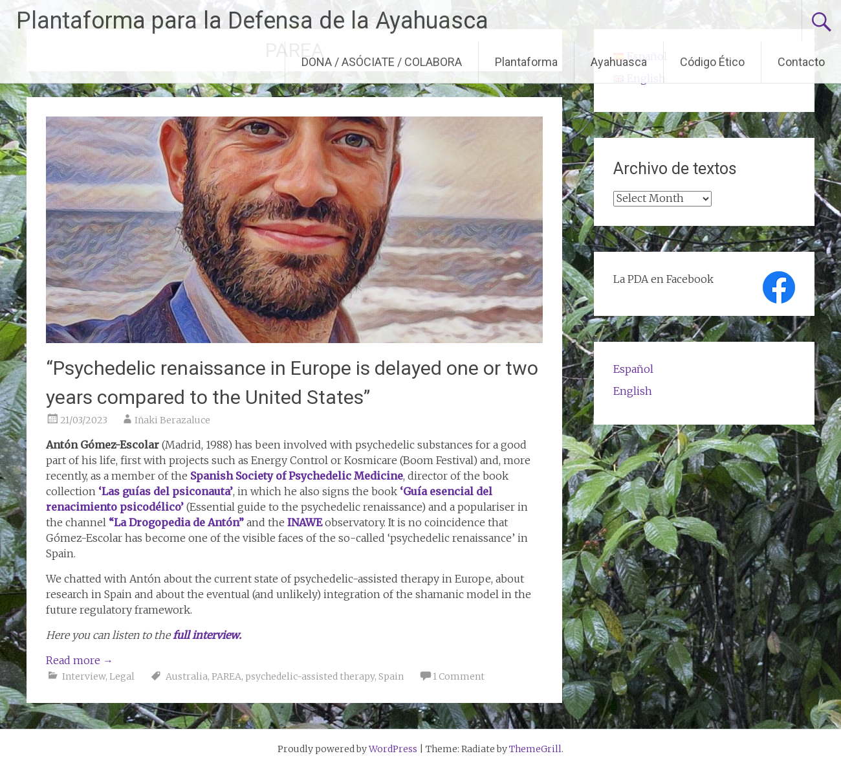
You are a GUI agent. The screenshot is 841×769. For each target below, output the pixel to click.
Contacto (801, 62)
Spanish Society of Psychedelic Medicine (296, 475)
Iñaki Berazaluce (172, 420)
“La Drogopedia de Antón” (176, 522)
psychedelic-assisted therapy (310, 676)
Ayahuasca (619, 62)
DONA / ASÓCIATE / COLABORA (381, 62)
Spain (391, 676)
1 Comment (459, 676)
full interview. (207, 635)
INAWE (304, 522)
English (632, 390)
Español (633, 368)
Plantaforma (526, 62)
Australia (187, 676)
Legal (122, 676)
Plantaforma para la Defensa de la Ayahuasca (252, 20)
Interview (83, 676)
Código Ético (712, 62)
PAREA (226, 676)
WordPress (393, 749)
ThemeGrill (535, 749)
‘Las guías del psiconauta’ (165, 491)
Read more (79, 660)
